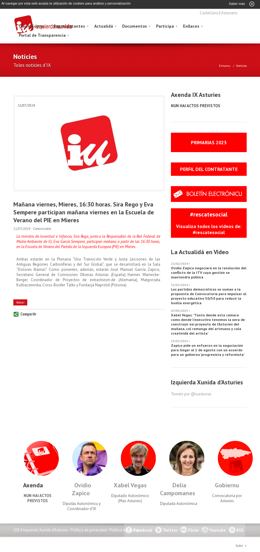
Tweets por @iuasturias (191, 393)
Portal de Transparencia (42, 35)
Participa (165, 26)
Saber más (237, 3)
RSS (240, 530)
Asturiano (229, 12)
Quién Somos (32, 26)
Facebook (142, 530)
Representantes (69, 26)
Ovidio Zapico (81, 489)
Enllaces (191, 26)
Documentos (134, 26)
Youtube (217, 530)
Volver (20, 302)
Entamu (224, 65)
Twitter (170, 530)
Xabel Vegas (130, 485)
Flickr (193, 530)
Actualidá (103, 26)
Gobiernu (227, 485)
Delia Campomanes (177, 489)
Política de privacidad (89, 529)
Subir (239, 545)
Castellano (209, 12)
